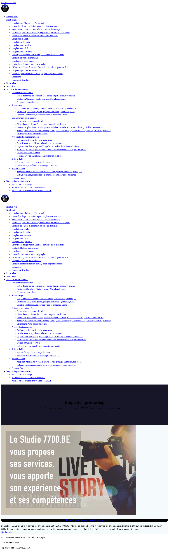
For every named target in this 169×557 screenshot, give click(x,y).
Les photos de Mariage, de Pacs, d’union (29, 23)
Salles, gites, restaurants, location (31, 121)
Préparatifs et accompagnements (25, 137)
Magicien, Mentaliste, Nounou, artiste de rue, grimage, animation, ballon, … (49, 172)
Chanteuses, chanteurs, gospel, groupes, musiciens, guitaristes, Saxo (45, 111)
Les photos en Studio (20, 39)
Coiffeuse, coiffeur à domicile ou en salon (34, 140)
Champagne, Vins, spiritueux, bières (32, 134)
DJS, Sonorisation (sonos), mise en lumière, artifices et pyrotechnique (46, 108)
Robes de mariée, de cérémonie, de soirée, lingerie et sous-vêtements (46, 96)
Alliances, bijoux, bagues (27, 102)
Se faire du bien (18, 159)
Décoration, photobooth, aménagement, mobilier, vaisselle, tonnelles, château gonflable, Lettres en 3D (60, 127)
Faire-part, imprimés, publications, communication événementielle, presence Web (51, 149)
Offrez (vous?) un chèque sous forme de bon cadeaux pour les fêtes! (40, 67)
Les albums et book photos (23, 61)
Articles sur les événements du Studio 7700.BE (31, 190)
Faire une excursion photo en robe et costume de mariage (36, 29)
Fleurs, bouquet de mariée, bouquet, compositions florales (41, 124)
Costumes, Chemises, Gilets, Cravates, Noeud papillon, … (41, 99)
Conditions (16, 77)
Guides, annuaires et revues (28, 153)
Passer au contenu (8, 2)
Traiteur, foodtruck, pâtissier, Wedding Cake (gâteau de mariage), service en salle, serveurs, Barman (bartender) (64, 130)
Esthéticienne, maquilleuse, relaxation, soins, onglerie (39, 143)
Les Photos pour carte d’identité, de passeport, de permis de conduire (41, 32)
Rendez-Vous (12, 17)
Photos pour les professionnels (84, 520)
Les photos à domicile (21, 42)
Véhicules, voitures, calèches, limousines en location (39, 156)
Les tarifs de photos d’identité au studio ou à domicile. (35, 36)
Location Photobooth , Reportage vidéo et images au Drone (42, 115)
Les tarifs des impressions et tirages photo (29, 64)
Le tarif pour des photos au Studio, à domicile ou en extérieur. (38, 54)
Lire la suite (6, 532)
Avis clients (11, 86)
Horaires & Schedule (20, 80)
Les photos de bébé (20, 48)
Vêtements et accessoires (22, 92)
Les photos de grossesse (22, 51)
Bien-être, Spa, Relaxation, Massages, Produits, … (38, 165)
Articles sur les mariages (22, 184)
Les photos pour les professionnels (26, 70)
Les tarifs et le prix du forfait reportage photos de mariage (36, 26)
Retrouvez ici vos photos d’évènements (28, 187)
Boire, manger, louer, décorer (24, 118)
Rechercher (11, 83)
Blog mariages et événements (18, 181)
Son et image (17, 105)
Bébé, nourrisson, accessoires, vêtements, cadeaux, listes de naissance (46, 175)
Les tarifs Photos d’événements (25, 58)
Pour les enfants (18, 168)
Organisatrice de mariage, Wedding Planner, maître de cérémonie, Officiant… (50, 146)
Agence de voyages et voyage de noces (33, 162)
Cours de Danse (18, 178)
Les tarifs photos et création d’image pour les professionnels (37, 73)
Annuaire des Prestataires (17, 89)
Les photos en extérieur (21, 45)
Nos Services (11, 20)
